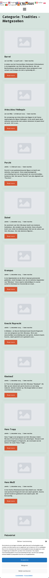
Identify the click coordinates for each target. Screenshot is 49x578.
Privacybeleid (28, 575)
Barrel (7, 57)
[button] (46, 541)
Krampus (8, 270)
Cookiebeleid (19, 575)
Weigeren (24, 566)
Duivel (7, 217)
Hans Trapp (10, 429)
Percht (7, 163)
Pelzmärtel (9, 535)
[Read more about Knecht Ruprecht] (10, 342)
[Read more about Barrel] (10, 75)
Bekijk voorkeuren (24, 571)
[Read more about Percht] (10, 183)
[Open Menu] (24, 9)
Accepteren (24, 560)
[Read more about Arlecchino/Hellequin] (10, 128)
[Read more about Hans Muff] (10, 501)
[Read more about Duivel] (10, 236)
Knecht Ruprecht (12, 323)
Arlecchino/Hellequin (14, 110)
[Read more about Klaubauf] (10, 395)
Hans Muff (9, 482)
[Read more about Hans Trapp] (10, 448)
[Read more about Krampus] (10, 289)
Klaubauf (8, 376)
